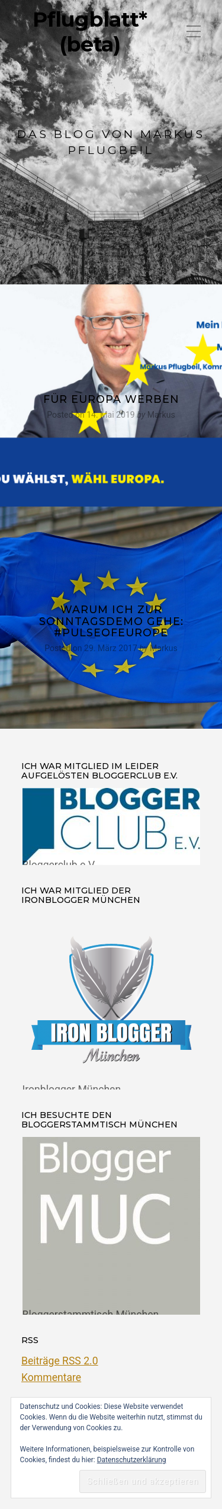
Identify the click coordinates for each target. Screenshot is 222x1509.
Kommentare (51, 1377)
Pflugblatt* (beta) (90, 32)
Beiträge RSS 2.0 (59, 1361)
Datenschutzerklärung (131, 1460)
